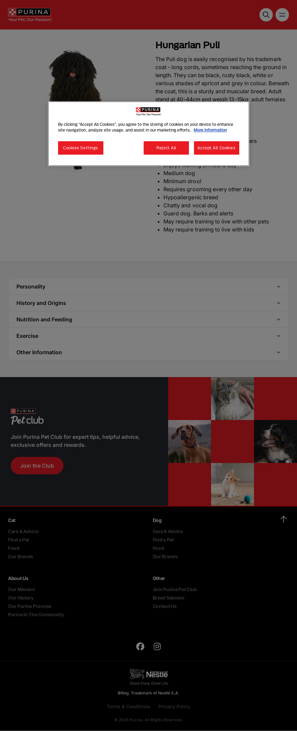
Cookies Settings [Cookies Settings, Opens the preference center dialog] (80, 148)
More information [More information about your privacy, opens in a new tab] (210, 130)
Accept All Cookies (216, 148)
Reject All (166, 148)
